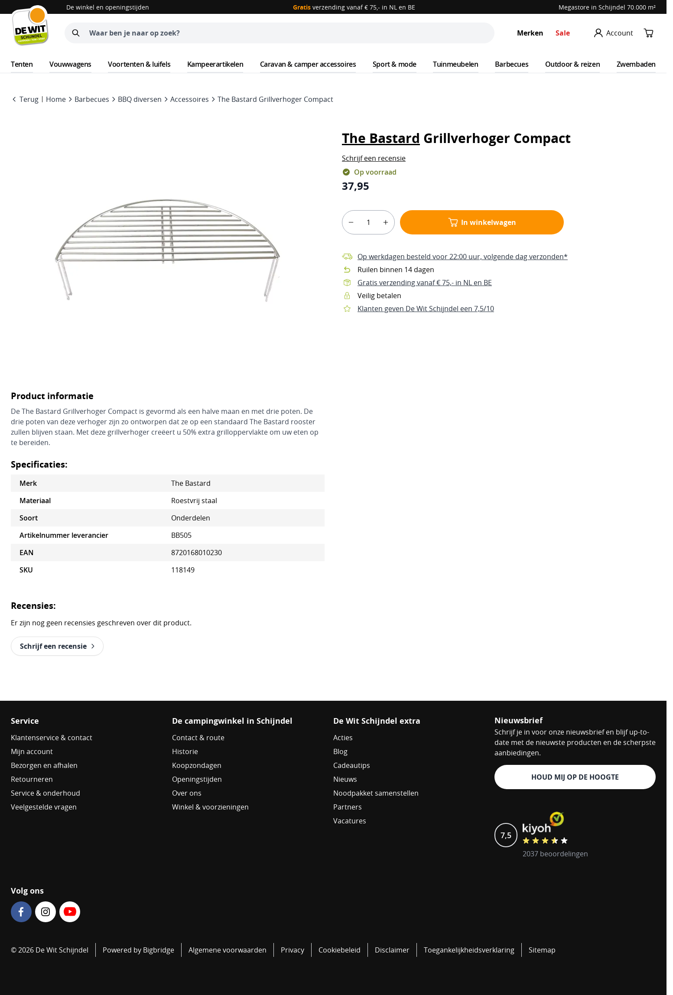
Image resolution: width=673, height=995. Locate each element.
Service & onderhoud (45, 793)
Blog (340, 751)
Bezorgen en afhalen (44, 765)
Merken (530, 33)
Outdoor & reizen (572, 64)
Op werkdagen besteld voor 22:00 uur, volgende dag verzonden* (463, 256)
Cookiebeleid (340, 950)
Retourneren (32, 779)
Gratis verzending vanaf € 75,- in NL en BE (425, 282)
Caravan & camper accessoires (308, 64)
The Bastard (381, 138)
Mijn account (32, 751)
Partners (347, 807)
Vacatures (349, 821)
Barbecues (511, 64)
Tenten (22, 64)
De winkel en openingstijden (107, 7)
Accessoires (189, 99)
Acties (343, 737)
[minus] (351, 222)
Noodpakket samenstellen (376, 793)
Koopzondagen (196, 765)
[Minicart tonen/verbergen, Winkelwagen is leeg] (649, 33)
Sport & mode (394, 64)
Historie (185, 751)
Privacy (292, 950)
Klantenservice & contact (51, 737)
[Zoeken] (75, 32)
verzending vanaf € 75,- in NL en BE (354, 7)
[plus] (385, 222)
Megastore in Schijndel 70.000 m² (607, 7)
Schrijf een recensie (374, 158)
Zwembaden (636, 64)
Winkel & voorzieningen (210, 807)
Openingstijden (197, 779)
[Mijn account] (613, 33)
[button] (374, 158)
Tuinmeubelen (455, 64)
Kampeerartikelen (215, 64)
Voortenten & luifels (139, 64)
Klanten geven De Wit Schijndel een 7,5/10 (426, 308)
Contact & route (198, 737)
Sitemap (542, 950)
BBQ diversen (140, 99)
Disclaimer (392, 950)
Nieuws (345, 779)
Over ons (187, 793)
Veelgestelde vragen (44, 807)
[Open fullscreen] (167, 249)
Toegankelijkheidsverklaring (469, 950)
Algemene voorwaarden (228, 950)
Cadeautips (351, 765)
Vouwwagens (70, 64)
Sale (563, 33)
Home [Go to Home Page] (56, 99)
